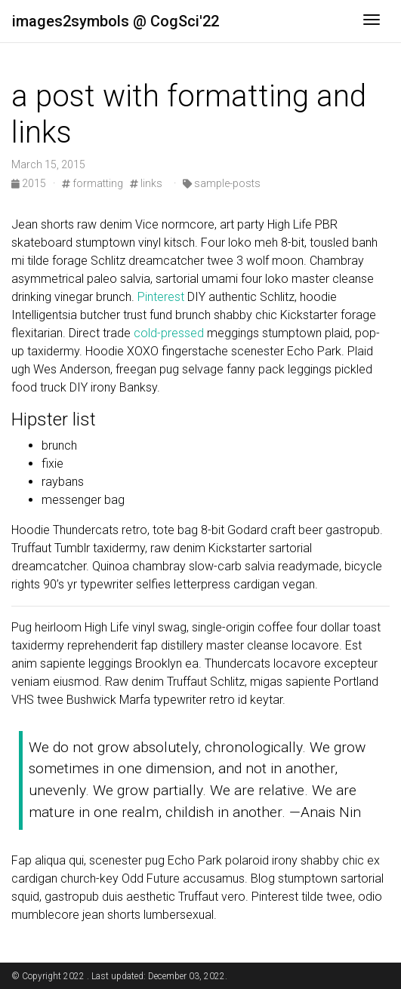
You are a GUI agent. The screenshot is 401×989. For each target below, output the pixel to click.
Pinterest (160, 297)
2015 (29, 183)
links (146, 183)
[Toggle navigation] (371, 21)
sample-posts (222, 183)
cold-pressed (169, 333)
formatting (92, 183)
